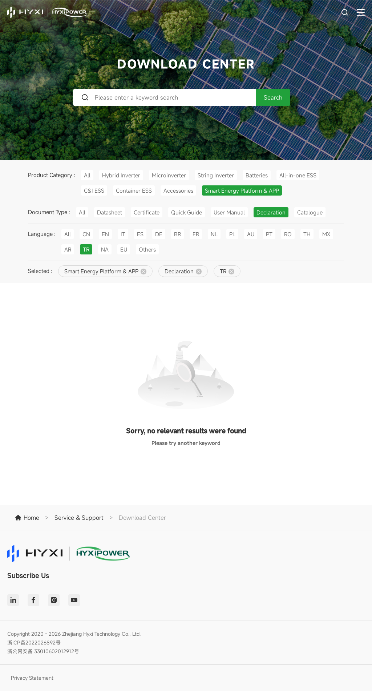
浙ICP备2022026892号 (34, 642)
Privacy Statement (32, 677)
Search (273, 97)
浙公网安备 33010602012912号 (43, 651)
